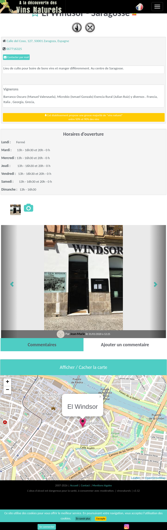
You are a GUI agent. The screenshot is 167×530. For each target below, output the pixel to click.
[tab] (42, 344)
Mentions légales (102, 485)
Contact (85, 485)
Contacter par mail (16, 57)
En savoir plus (83, 518)
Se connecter (46, 526)
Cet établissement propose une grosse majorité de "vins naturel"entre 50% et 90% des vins (84, 117)
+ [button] (7, 382)
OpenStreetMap (155, 478)
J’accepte (100, 518)
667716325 (14, 49)
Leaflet (135, 478)
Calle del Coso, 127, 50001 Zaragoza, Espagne (38, 41)
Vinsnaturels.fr (33, 6)
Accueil (74, 485)
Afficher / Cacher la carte (83, 367)
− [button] (7, 390)
